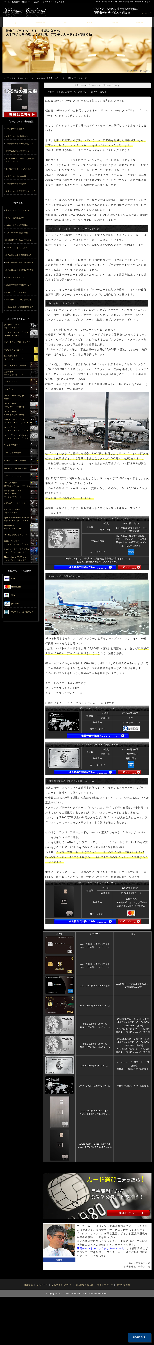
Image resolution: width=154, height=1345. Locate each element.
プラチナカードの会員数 (15, 184)
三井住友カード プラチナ (15, 366)
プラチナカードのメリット (64, 21)
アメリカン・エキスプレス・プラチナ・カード (16, 334)
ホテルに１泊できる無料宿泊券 (18, 255)
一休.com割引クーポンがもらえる (19, 262)
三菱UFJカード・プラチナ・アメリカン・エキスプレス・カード (19, 421)
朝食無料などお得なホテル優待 (18, 240)
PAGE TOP (139, 1337)
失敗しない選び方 (89, 21)
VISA (13, 578)
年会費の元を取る (114, 21)
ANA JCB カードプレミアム (15, 503)
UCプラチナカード (12, 445)
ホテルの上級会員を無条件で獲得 (19, 270)
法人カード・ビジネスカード (17, 210)
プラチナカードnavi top (17, 78)
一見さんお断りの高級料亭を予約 (19, 307)
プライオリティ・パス (14, 277)
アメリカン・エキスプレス (22, 612)
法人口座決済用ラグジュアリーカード (13, 357)
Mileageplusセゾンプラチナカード (13, 527)
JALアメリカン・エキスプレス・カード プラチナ (17, 484)
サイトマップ (146, 13)
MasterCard (16, 587)
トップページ (15, 21)
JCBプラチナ (9, 389)
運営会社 (28, 1285)
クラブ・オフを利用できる (16, 248)
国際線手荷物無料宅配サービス (18, 285)
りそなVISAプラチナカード (15, 535)
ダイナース (15, 604)
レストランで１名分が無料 (16, 233)
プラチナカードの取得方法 (16, 136)
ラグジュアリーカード (13, 350)
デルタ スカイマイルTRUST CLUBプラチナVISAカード (12, 493)
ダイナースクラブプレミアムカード (11, 326)
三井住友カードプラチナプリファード (13, 373)
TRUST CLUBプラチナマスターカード (14, 405)
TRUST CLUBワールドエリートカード (14, 413)
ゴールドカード (139, 21)
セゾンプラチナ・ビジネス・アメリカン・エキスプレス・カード (19, 436)
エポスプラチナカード (13, 453)
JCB (13, 595)
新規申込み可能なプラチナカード (19, 151)
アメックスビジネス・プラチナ (17, 342)
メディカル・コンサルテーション (19, 300)
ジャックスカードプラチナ (15, 461)
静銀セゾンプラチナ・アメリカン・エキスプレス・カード (19, 542)
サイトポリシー (105, 1285)
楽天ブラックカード (12, 476)
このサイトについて (62, 1285)
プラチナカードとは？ (14, 129)
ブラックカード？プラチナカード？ (20, 191)
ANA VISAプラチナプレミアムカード (12, 511)
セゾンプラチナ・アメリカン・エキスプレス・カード (19, 429)
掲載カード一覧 (40, 21)
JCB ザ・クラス (11, 381)
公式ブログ (42, 1285)
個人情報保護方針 (84, 1285)
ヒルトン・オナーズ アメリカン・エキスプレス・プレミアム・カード (19, 550)
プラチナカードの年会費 (15, 176)
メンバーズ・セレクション (16, 292)
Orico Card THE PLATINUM (15, 468)
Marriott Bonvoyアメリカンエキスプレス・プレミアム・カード (19, 558)
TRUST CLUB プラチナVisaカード (14, 397)
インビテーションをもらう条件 (18, 169)
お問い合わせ (123, 1285)
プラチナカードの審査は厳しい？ (19, 144)
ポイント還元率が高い (14, 218)
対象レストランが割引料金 (16, 225)
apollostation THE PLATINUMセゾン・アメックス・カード (16, 519)
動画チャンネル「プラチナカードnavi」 (101, 1248)
